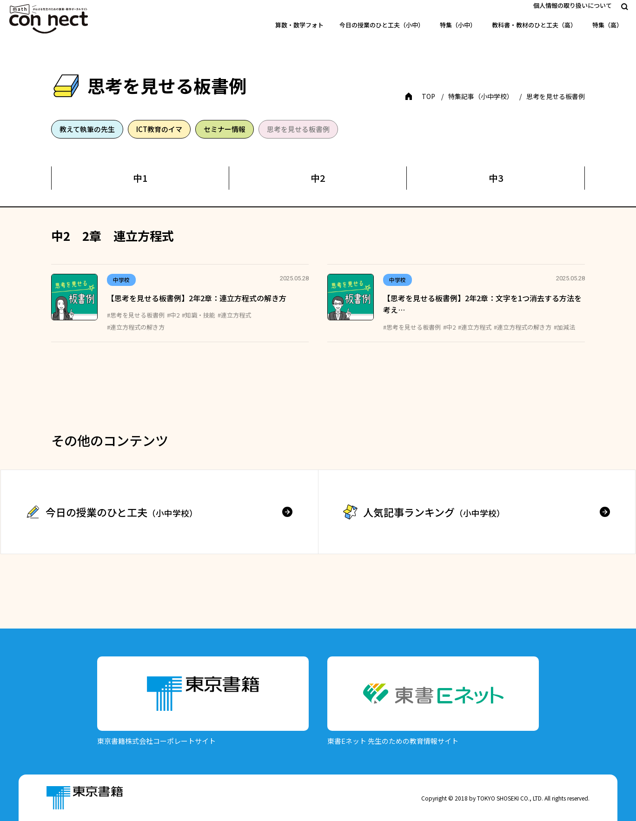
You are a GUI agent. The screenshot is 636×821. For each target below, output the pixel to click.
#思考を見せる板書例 (136, 315)
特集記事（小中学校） (480, 96)
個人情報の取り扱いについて (572, 5)
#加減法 (564, 327)
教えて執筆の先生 (87, 129)
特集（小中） (458, 24)
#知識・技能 (198, 315)
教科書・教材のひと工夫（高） (534, 24)
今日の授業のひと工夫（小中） (381, 24)
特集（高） (607, 24)
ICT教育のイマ (159, 129)
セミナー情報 (224, 129)
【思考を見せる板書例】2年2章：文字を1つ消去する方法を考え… (482, 304)
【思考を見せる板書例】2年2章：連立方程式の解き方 (196, 298)
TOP (428, 96)
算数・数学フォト (299, 24)
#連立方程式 (234, 315)
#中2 (173, 315)
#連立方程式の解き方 (136, 327)
